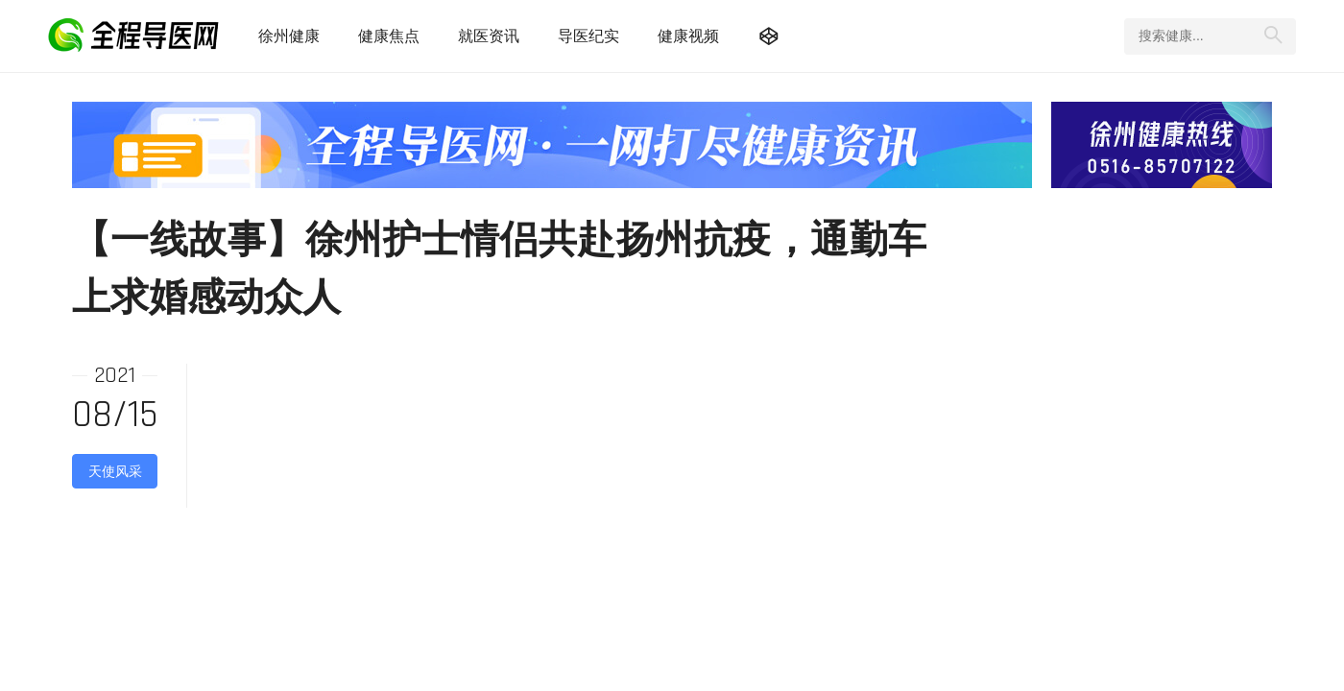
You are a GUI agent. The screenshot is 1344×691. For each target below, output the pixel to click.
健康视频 (688, 36)
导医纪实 (588, 36)
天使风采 (115, 471)
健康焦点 (389, 36)
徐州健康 (289, 36)
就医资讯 (488, 36)
